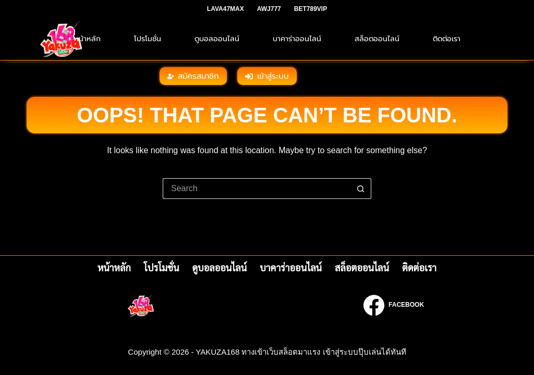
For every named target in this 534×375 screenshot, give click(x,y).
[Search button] (360, 188)
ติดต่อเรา (446, 38)
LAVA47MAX (225, 8)
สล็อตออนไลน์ (377, 38)
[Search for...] (256, 188)
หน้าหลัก (87, 38)
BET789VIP (310, 8)
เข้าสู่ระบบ (267, 76)
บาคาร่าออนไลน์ (297, 38)
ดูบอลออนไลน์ (217, 38)
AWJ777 (269, 8)
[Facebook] (393, 305)
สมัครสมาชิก (193, 76)
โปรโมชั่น (147, 38)
